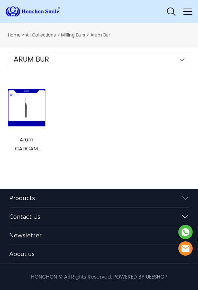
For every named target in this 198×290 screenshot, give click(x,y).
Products (22, 198)
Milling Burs (73, 35)
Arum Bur (100, 35)
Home (14, 35)
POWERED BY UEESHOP (140, 277)
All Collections (41, 35)
